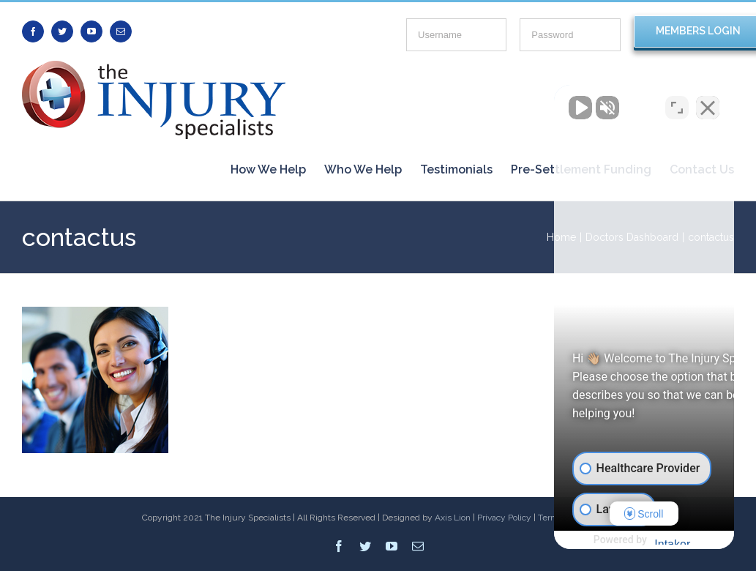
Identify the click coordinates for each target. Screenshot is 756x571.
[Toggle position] (677, 103)
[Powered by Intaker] (631, 540)
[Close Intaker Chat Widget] (707, 103)
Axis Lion (453, 517)
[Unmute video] (497, 103)
